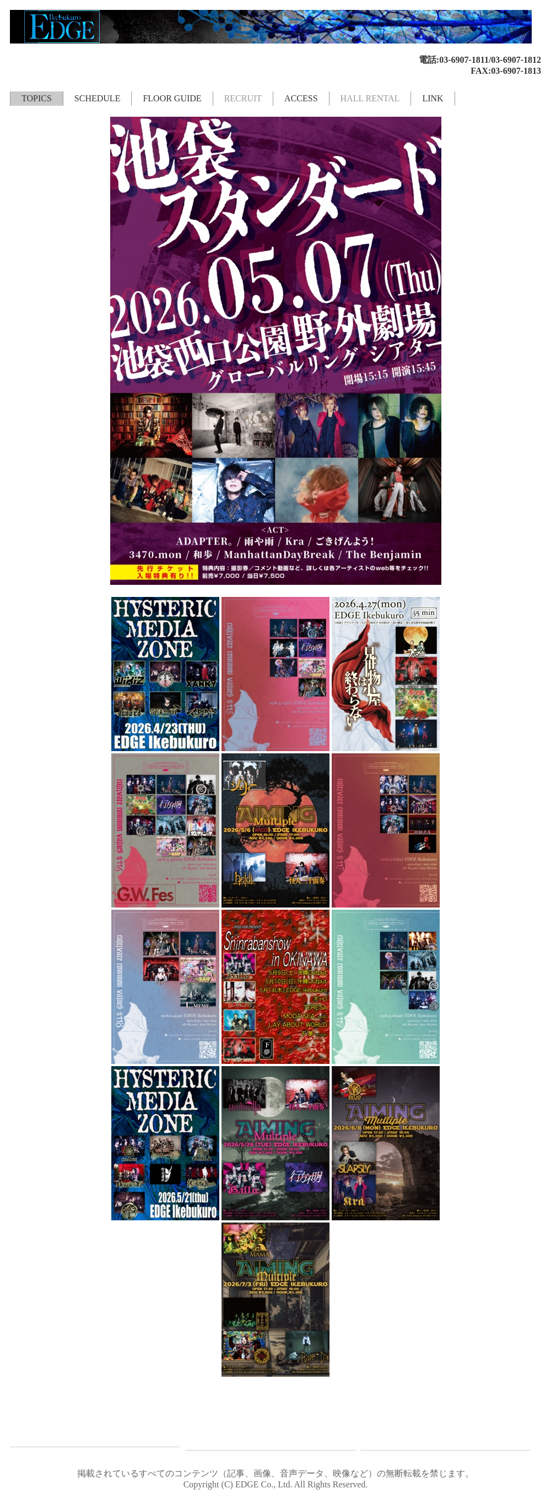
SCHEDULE (97, 98)
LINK (432, 98)
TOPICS (36, 98)
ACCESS (300, 98)
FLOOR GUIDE (172, 98)
